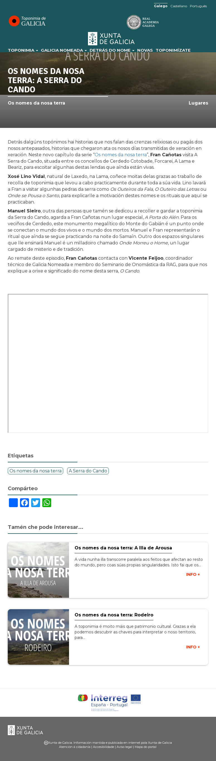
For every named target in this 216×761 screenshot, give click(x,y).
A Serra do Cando (88, 471)
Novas (145, 50)
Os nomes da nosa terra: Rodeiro (114, 615)
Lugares (198, 103)
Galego (161, 6)
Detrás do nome (112, 50)
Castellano (178, 6)
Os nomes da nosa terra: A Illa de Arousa (123, 548)
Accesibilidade (103, 747)
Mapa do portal (145, 747)
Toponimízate (173, 50)
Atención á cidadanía (74, 747)
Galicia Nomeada (64, 50)
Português (198, 6)
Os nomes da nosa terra (36, 103)
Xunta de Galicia (111, 38)
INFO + (193, 574)
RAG (125, 22)
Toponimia (23, 50)
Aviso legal (124, 747)
